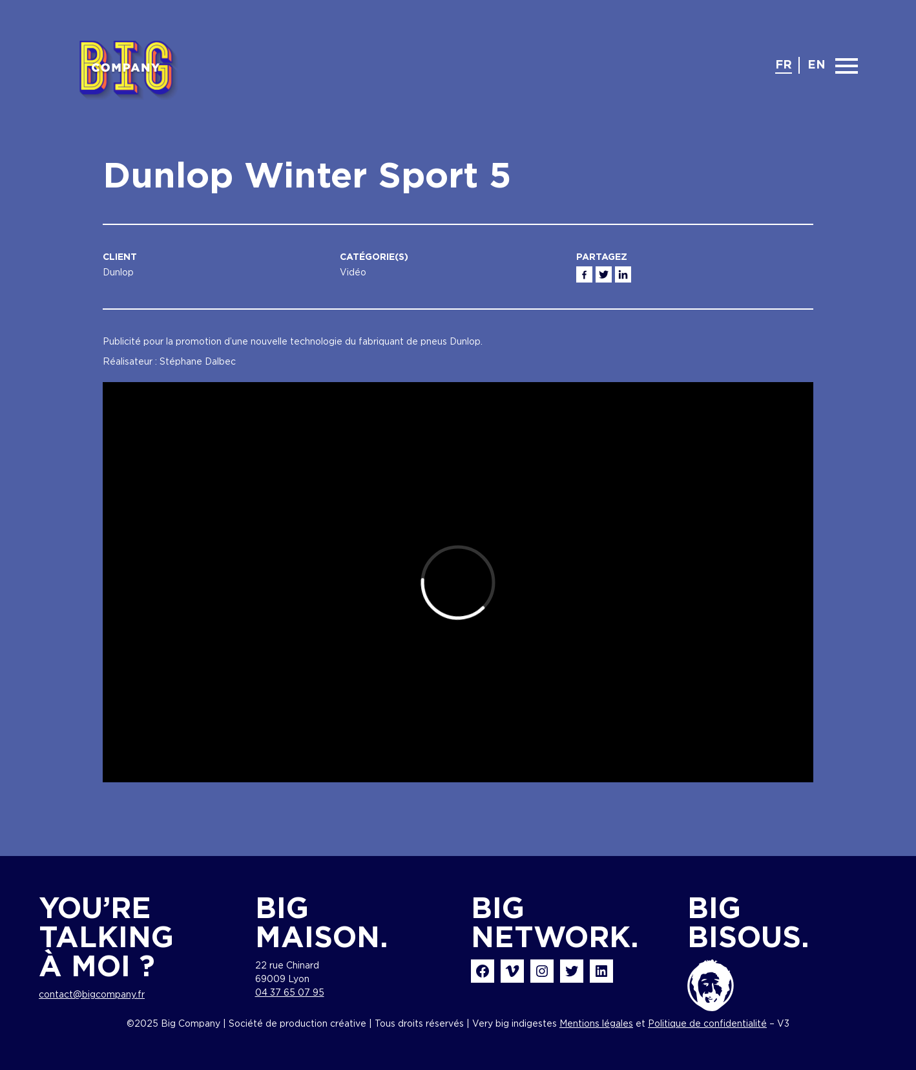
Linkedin (623, 274)
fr (783, 65)
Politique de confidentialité (707, 1024)
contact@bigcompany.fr (92, 995)
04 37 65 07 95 (289, 993)
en (816, 65)
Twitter (604, 274)
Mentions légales (596, 1024)
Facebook (584, 274)
